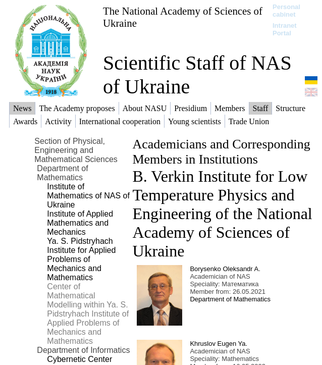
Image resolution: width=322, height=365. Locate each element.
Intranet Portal (285, 29)
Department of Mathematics (230, 299)
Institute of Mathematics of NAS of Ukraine (88, 195)
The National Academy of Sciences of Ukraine (182, 17)
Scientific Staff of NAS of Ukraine (197, 74)
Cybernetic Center (79, 359)
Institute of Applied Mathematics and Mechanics (80, 223)
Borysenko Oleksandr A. (225, 269)
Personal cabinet (286, 10)
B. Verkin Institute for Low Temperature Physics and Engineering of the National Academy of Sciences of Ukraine (222, 213)
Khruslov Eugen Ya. (218, 343)
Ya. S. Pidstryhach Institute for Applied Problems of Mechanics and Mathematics (81, 259)
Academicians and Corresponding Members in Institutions (221, 152)
